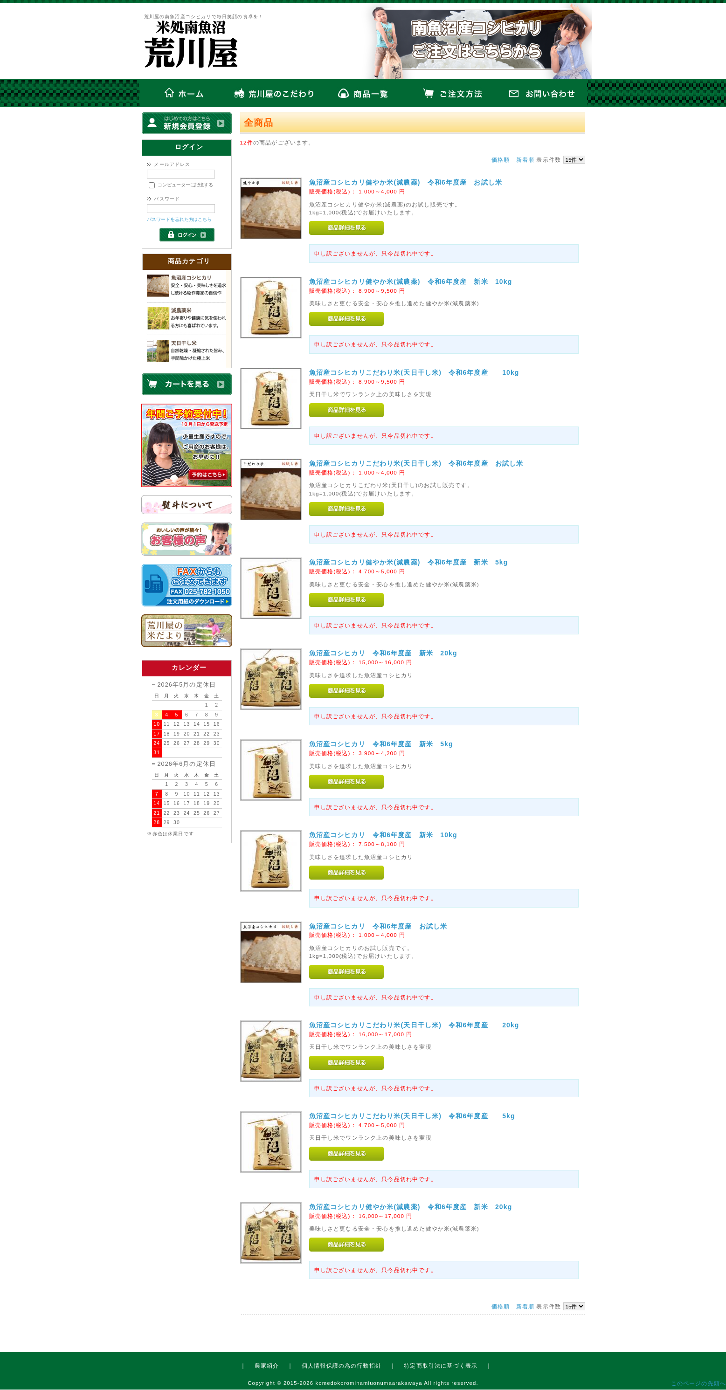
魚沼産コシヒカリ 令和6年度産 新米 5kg (392, 744)
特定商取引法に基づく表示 (440, 1365)
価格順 (500, 160)
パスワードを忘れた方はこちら (179, 219)
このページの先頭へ (698, 1383)
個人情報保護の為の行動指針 (341, 1365)
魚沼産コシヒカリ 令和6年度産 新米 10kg (386, 835)
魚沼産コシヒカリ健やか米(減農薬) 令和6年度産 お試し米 (409, 182)
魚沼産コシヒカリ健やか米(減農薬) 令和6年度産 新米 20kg (414, 1207)
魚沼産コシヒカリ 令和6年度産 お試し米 (392, 926)
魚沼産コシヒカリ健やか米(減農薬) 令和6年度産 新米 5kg (412, 562)
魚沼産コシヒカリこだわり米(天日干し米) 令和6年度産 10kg (417, 372)
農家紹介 (267, 1365)
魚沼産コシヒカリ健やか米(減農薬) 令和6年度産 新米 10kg (414, 281)
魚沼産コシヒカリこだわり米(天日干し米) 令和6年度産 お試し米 (420, 463)
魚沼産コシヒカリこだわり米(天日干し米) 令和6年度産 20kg (417, 1025)
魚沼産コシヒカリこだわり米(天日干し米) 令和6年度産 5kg (415, 1116)
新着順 (525, 160)
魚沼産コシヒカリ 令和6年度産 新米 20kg (386, 653)
